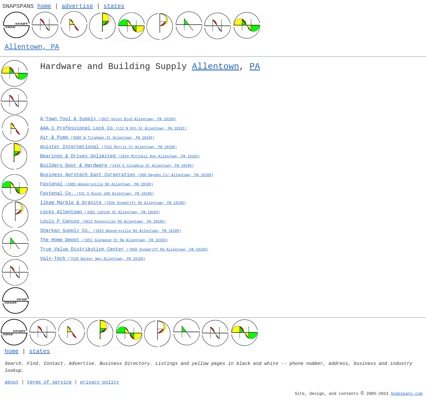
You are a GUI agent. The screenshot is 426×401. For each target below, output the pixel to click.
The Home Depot (104, 240)
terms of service (49, 382)
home (44, 6)
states (114, 6)
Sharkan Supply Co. (110, 230)
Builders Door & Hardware (117, 165)
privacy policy (99, 382)
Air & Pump (97, 137)
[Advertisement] (214, 95)
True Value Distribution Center (124, 249)
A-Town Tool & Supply (108, 119)
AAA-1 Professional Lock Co (113, 128)
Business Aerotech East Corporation (126, 175)
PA (254, 67)
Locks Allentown (100, 212)
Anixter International (108, 147)
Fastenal (96, 184)
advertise (77, 6)
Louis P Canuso (103, 221)
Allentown (215, 67)
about (12, 382)
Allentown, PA (32, 47)
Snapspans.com (407, 393)
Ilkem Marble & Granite (113, 202)
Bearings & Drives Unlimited (120, 156)
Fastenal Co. (97, 193)
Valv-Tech (92, 258)
